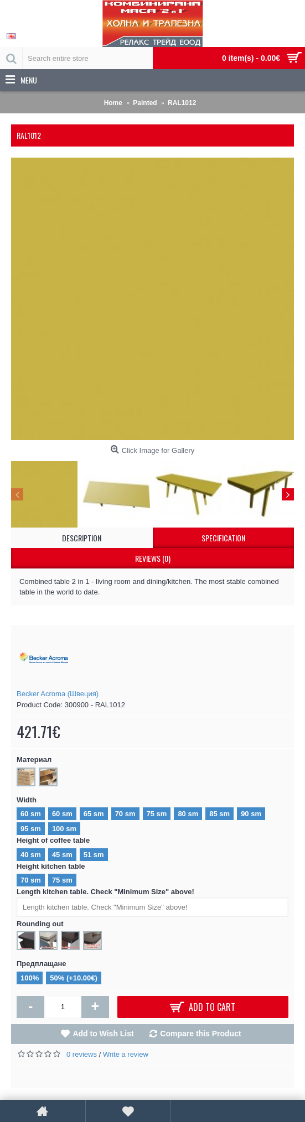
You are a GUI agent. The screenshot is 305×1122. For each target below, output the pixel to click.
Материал (34, 759)
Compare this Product (200, 1033)
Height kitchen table (51, 866)
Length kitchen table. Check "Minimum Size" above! (105, 892)
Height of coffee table (53, 840)
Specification (223, 538)
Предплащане (41, 963)
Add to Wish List (103, 1033)
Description (81, 538)
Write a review (125, 1054)
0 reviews (81, 1054)
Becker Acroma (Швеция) (58, 694)
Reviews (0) (152, 558)
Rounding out (40, 924)
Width (27, 800)
